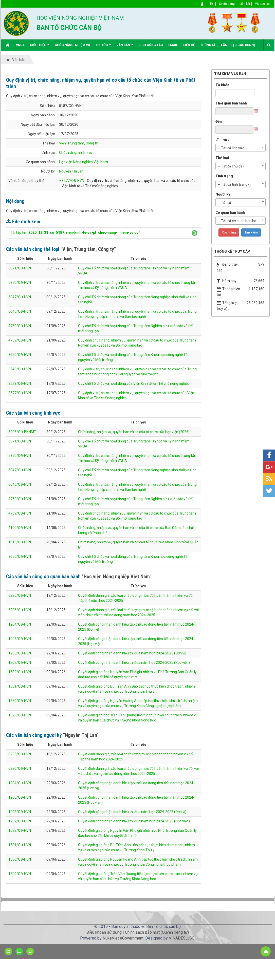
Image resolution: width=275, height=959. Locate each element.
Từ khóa (222, 85)
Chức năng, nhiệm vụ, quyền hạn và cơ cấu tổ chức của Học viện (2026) (134, 432)
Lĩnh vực (222, 140)
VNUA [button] (20, 45)
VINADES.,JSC (181, 938)
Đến (218, 121)
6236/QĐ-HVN (19, 610)
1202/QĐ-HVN (19, 662)
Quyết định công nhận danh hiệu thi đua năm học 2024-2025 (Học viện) (134, 662)
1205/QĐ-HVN (19, 639)
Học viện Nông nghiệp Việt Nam (83, 162)
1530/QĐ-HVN (19, 701)
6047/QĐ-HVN (19, 297)
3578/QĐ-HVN (19, 383)
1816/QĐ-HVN (19, 542)
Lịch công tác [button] (151, 45)
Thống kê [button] (208, 45)
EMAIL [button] (173, 45)
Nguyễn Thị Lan (71, 171)
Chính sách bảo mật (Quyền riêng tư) (157, 932)
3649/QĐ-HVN (19, 369)
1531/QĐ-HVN (19, 686)
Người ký (222, 194)
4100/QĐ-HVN (19, 528)
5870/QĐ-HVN (19, 283)
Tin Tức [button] (103, 47)
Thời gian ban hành (231, 103)
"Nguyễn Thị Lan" (81, 735)
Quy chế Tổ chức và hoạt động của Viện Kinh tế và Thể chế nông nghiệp (134, 383)
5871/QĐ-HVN (19, 268)
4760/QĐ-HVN (19, 326)
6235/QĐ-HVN (19, 595)
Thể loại (222, 158)
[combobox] (240, 148)
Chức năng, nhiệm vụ (75, 153)
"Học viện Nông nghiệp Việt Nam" (116, 576)
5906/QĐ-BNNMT (22, 432)
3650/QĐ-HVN (19, 355)
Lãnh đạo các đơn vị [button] (238, 45)
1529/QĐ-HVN (19, 715)
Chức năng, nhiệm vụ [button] (72, 45)
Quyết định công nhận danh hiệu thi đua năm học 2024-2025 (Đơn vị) (132, 653)
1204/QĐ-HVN (19, 624)
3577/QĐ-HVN (73, 181)
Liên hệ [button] (189, 45)
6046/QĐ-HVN (19, 311)
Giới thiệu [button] (39, 47)
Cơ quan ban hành (230, 212)
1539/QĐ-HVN (19, 672)
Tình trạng (224, 176)
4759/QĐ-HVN (19, 340)
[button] (194, 233)
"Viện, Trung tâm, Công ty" (88, 249)
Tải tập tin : (75, 232)
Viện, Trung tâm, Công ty (78, 143)
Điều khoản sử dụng (104, 932)
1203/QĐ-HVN (19, 653)
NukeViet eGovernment (123, 938)
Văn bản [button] (125, 47)
